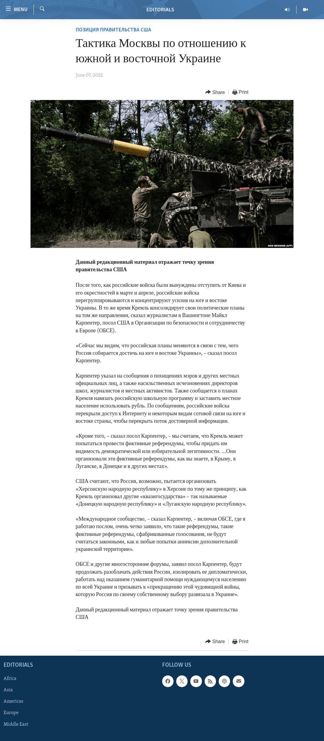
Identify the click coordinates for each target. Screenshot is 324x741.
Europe (11, 713)
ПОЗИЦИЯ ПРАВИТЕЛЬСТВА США (113, 30)
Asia (8, 690)
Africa (10, 679)
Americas (13, 701)
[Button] (215, 92)
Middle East (16, 724)
